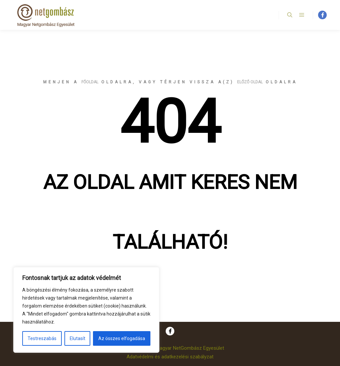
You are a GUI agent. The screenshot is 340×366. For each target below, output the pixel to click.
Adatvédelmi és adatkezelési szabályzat (170, 357)
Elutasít (77, 338)
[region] (86, 310)
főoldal (89, 82)
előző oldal (250, 82)
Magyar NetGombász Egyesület (190, 348)
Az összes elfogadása (121, 338)
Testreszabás (42, 338)
